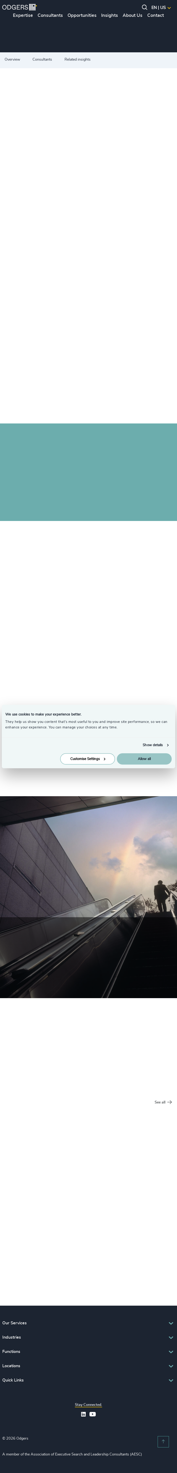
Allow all (144, 758)
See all (163, 1102)
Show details (153, 745)
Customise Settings (87, 758)
